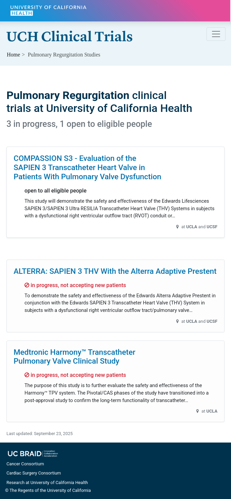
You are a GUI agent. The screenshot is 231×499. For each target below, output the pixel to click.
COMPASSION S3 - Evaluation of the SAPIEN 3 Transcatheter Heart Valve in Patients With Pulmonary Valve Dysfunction (87, 167)
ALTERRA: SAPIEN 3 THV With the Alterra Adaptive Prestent (115, 271)
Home (13, 54)
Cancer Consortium (25, 463)
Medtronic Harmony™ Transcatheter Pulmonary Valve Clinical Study (74, 357)
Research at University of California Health (47, 482)
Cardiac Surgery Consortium (33, 473)
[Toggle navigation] (216, 34)
